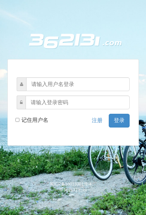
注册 (97, 120)
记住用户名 (32, 120)
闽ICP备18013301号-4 (70, 184)
